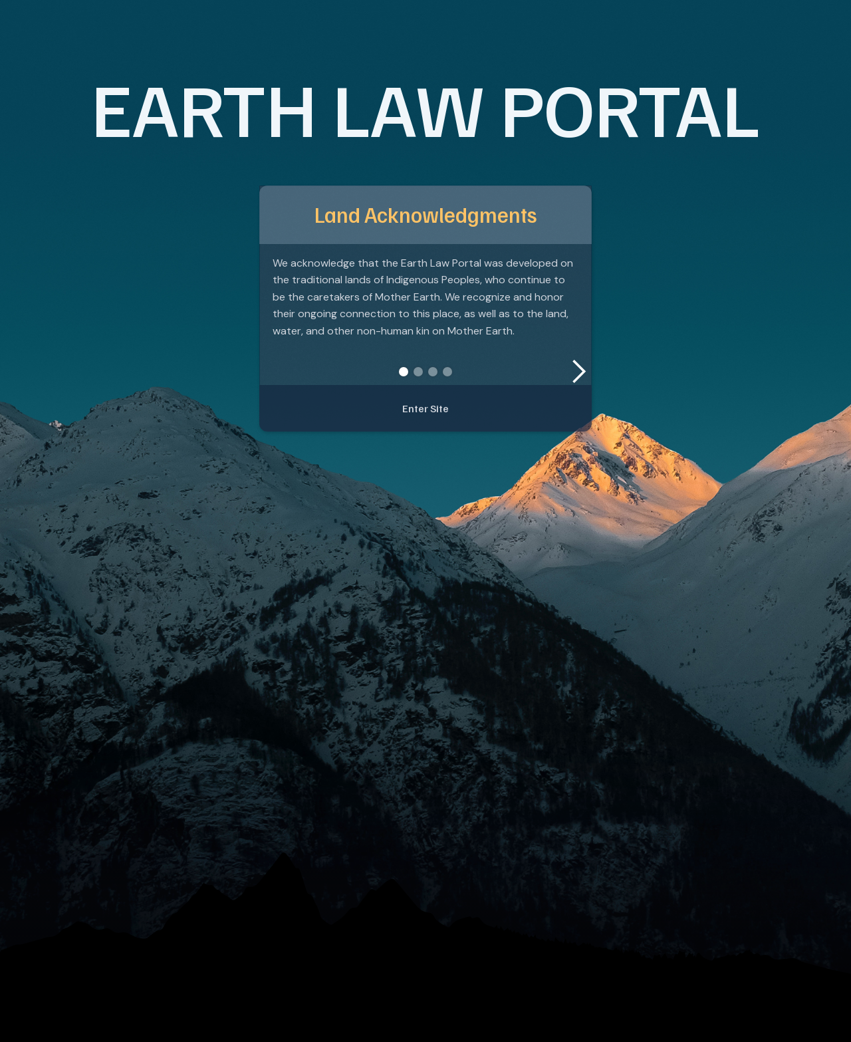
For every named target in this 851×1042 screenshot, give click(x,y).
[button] (578, 371)
